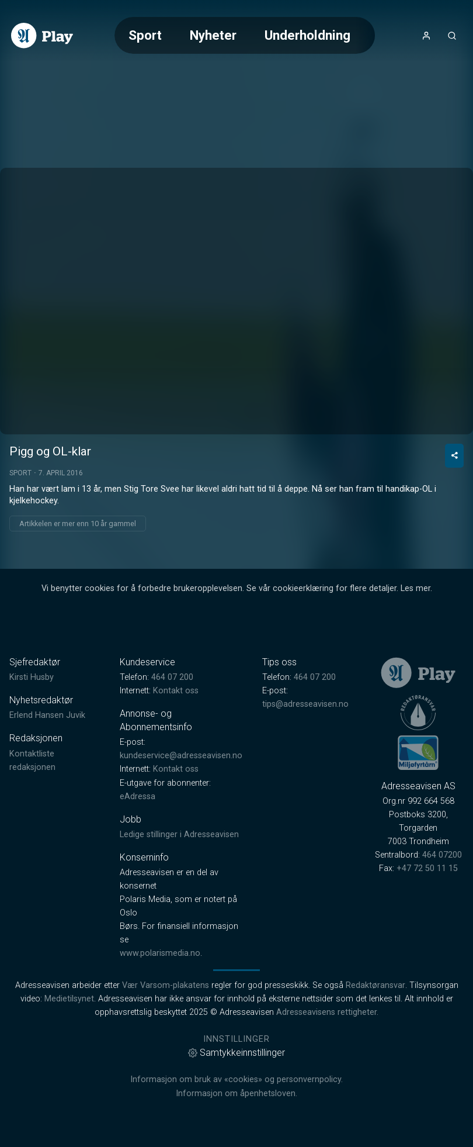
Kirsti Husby (31, 677)
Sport (145, 35)
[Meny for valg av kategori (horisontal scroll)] (244, 35)
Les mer (415, 588)
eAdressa (137, 796)
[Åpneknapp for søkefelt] (452, 35)
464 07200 (442, 855)
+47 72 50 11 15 (427, 868)
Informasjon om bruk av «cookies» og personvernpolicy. (236, 1079)
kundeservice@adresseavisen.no (181, 756)
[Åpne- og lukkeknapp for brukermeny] (426, 35)
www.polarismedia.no (160, 953)
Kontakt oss (176, 691)
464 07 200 (172, 677)
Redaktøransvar (375, 985)
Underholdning (307, 35)
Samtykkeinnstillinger (236, 1052)
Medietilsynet (69, 999)
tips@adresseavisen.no (305, 704)
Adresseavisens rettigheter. (327, 1012)
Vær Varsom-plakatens (165, 985)
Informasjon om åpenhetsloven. (236, 1093)
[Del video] (454, 456)
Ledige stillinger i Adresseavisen (179, 834)
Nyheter (213, 35)
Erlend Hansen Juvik (47, 715)
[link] (42, 35)
